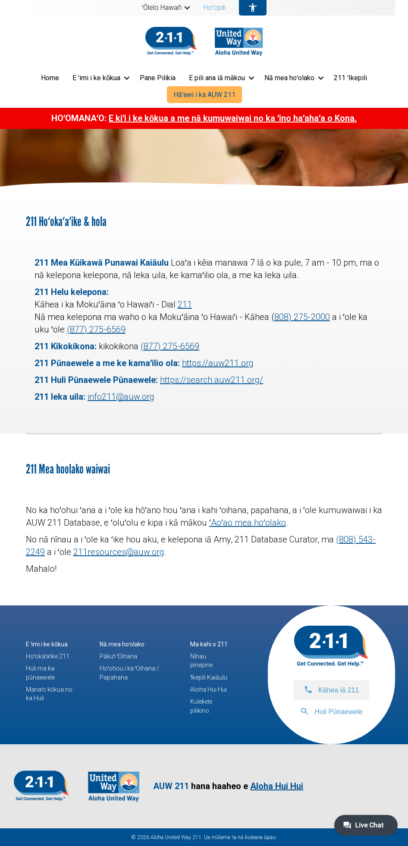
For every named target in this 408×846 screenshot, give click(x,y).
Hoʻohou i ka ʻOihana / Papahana (129, 672)
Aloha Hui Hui (208, 689)
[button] (187, 7)
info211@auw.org (121, 397)
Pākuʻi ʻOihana (118, 656)
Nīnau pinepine (201, 660)
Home (50, 78)
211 (185, 304)
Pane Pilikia (158, 78)
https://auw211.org (218, 363)
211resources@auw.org (118, 552)
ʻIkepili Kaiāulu (208, 677)
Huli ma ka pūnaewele (40, 672)
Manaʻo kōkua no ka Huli (49, 694)
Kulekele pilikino (201, 706)
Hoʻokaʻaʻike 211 (47, 656)
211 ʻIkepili (350, 78)
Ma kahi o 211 (209, 644)
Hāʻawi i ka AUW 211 (204, 95)
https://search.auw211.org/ (211, 380)
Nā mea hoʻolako (289, 78)
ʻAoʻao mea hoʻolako (247, 522)
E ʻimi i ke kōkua (96, 78)
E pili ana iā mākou (217, 78)
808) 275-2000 (302, 317)
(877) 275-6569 (96, 329)
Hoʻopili (215, 7)
